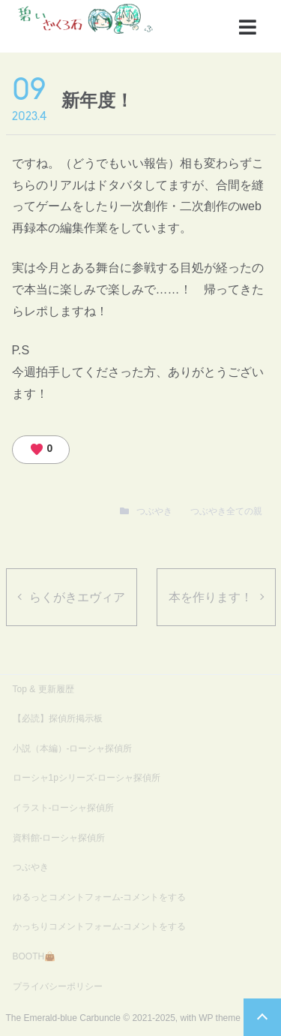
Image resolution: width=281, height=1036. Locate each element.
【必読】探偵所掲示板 (58, 718)
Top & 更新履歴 (43, 689)
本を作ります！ (211, 597)
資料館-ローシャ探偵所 (59, 838)
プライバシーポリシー (58, 986)
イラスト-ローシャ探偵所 (64, 808)
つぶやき (154, 511)
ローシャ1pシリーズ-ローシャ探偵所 (86, 777)
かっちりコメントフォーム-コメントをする (100, 926)
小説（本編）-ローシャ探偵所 (73, 748)
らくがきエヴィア (77, 597)
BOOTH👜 (34, 956)
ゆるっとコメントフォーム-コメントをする (100, 897)
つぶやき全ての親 (226, 511)
